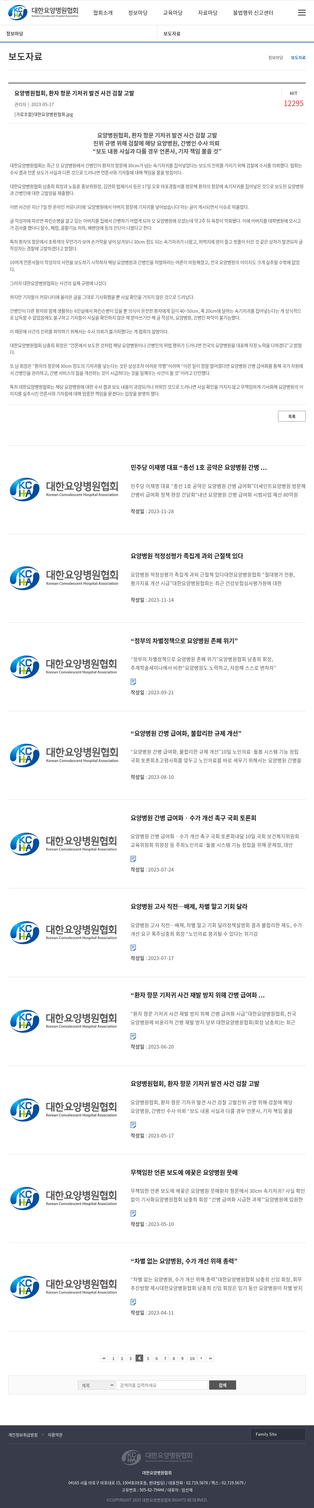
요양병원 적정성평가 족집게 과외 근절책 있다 (187, 555)
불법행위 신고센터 (253, 12)
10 (192, 1358)
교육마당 (173, 12)
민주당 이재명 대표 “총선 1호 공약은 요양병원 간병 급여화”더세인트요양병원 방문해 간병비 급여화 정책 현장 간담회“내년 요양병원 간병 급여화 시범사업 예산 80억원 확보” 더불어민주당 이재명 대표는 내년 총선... (218, 490)
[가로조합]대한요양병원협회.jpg (43, 114)
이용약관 (55, 1435)
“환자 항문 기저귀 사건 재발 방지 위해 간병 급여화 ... (198, 994)
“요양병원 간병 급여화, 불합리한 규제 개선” (186, 733)
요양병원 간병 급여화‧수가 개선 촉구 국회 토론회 (193, 817)
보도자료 (172, 33)
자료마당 (208, 12)
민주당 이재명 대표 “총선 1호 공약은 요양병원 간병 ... (199, 467)
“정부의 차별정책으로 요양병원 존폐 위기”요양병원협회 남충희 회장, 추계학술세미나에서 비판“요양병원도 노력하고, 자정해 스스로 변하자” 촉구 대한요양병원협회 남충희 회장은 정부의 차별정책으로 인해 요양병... (206, 663)
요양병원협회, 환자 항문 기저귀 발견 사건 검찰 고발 (195, 1083)
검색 (223, 1385)
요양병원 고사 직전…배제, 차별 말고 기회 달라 (189, 906)
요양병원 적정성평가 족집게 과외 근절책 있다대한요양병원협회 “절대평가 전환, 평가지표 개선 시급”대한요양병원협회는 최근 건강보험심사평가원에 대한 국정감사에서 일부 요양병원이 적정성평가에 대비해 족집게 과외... (213, 579)
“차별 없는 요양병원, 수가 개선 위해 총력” (184, 1260)
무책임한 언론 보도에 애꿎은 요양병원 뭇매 (184, 1172)
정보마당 (138, 12)
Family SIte (266, 1434)
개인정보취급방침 (23, 1435)
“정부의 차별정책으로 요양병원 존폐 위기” (184, 640)
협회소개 (103, 12)
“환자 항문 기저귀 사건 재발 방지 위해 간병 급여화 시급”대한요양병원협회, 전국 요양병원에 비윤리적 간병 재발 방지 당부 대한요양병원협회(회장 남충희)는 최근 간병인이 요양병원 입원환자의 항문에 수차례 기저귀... (213, 1018)
